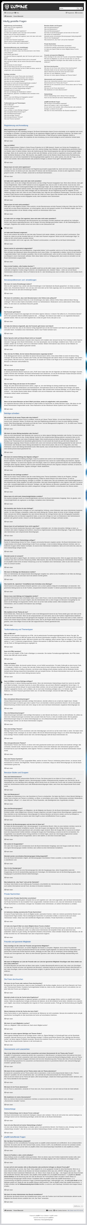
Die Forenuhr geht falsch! (11, 54)
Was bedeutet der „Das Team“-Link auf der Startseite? (59, 39)
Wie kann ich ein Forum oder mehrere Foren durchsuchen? (60, 68)
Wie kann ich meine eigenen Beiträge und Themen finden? (60, 75)
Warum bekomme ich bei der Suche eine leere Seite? (59, 71)
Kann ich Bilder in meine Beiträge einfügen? (16, 110)
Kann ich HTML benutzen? (11, 106)
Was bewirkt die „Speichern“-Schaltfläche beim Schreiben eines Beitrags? (21, 94)
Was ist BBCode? (9, 104)
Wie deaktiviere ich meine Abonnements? (55, 89)
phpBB (37, 1215)
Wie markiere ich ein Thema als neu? (14, 99)
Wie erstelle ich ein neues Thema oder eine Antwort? (18, 76)
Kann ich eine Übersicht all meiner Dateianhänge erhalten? (60, 97)
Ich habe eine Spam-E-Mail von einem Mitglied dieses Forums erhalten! (61, 50)
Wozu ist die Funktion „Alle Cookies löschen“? (17, 43)
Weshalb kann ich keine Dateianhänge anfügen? (17, 88)
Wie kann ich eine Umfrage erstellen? (14, 81)
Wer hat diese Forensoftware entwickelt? (55, 103)
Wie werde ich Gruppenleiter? (52, 34)
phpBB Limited (8, 345)
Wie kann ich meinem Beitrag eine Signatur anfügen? (19, 79)
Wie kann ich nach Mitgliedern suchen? (55, 73)
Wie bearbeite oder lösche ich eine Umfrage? (16, 84)
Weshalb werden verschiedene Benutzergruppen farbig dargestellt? (62, 36)
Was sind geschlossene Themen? (13, 117)
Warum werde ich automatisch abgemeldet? (16, 41)
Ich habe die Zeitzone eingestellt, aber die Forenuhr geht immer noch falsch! (23, 57)
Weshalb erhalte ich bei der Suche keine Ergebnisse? (59, 70)
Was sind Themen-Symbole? (12, 119)
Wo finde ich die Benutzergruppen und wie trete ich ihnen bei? (61, 32)
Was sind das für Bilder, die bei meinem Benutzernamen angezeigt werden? (22, 62)
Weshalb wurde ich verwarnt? (12, 90)
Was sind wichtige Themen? (12, 115)
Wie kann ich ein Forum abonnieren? (54, 88)
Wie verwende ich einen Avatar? (13, 65)
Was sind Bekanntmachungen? (12, 113)
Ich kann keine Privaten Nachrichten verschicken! (57, 45)
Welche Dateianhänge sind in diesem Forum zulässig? (59, 95)
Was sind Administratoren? (51, 27)
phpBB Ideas (14, 1159)
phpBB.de (22, 345)
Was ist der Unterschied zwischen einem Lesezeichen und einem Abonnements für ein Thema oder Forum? (62, 82)
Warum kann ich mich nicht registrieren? (15, 31)
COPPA (24, 185)
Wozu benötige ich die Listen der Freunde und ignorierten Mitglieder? (63, 57)
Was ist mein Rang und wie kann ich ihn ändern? (17, 66)
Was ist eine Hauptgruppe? (51, 38)
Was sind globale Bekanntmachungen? (15, 111)
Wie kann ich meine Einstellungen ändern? (16, 49)
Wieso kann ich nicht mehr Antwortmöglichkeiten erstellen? (20, 83)
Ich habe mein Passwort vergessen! (14, 39)
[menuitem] (16, 12)
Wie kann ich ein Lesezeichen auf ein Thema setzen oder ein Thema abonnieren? (63, 85)
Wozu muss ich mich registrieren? (13, 27)
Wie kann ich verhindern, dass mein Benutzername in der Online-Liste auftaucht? (22, 51)
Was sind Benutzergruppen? (52, 31)
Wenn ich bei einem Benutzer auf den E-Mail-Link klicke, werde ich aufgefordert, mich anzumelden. (22, 69)
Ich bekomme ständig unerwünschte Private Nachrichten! (60, 47)
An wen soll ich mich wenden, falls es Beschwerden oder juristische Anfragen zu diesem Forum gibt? (62, 107)
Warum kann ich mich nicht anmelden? (15, 34)
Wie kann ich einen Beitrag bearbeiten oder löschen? (18, 78)
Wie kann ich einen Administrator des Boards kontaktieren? (60, 110)
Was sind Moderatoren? (50, 29)
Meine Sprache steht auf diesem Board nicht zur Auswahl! (20, 59)
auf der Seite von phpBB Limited (30, 1147)
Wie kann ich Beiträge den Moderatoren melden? (17, 91)
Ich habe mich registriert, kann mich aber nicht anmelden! (20, 32)
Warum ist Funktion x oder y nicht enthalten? (56, 105)
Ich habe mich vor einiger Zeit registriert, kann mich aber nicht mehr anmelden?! (22, 37)
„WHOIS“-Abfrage (63, 1171)
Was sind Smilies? (9, 108)
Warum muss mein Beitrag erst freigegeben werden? (18, 97)
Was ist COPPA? (9, 29)
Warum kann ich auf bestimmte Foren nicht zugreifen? (19, 86)
